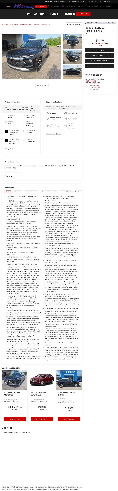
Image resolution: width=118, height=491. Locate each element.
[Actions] (112, 30)
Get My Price (83, 14)
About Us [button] (95, 6)
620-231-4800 (95, 88)
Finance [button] (87, 6)
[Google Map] (42, 453)
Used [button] (62, 6)
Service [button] (101, 6)
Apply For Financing (100, 61)
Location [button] (109, 6)
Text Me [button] (99, 66)
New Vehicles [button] (55, 6)
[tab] (8, 185)
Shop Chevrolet (41, 6)
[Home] (48, 6)
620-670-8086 (94, 86)
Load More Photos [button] (42, 82)
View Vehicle (15, 413)
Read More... (9, 170)
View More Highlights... (54, 127)
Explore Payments (100, 50)
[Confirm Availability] (74, 24)
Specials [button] (80, 6)
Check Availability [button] (99, 55)
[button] (31, 53)
